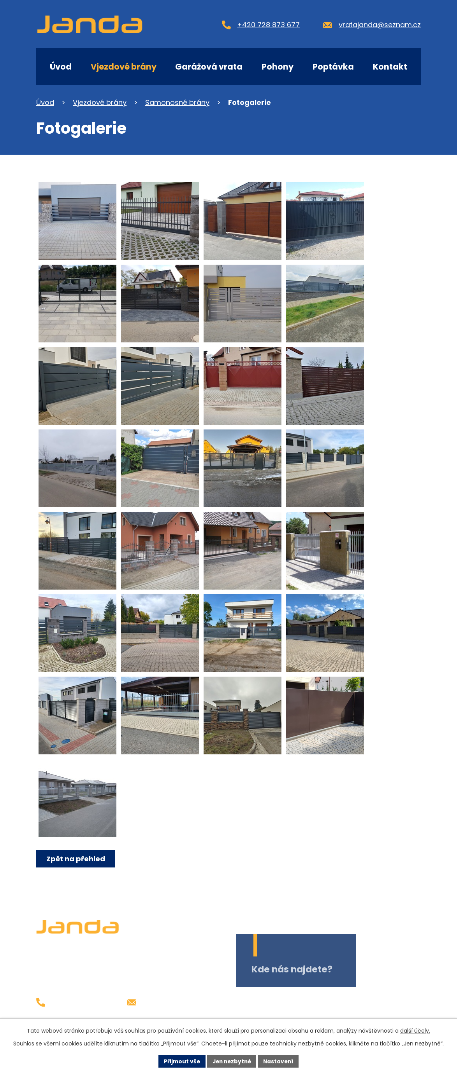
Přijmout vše (180, 1061)
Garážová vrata (209, 66)
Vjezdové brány (123, 66)
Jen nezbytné (231, 1061)
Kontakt (390, 66)
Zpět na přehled (76, 859)
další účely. (415, 1031)
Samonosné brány (177, 102)
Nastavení (279, 1061)
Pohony (278, 66)
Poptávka (333, 66)
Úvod (61, 66)
